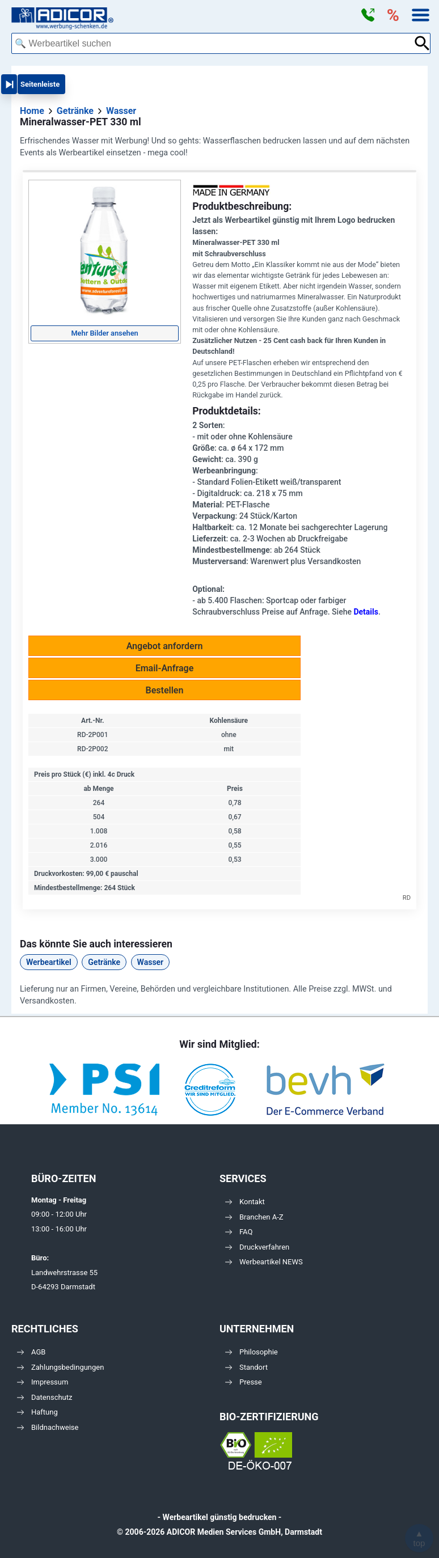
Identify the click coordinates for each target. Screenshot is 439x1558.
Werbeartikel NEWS (264, 1262)
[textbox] (212, 43)
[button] (367, 15)
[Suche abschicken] (422, 43)
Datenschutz (44, 1397)
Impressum (42, 1382)
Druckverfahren (257, 1247)
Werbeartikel (48, 962)
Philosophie (251, 1352)
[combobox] (212, 43)
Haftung (37, 1412)
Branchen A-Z (254, 1217)
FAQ (238, 1231)
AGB (31, 1352)
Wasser (150, 962)
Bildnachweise (47, 1427)
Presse (243, 1382)
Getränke (104, 962)
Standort (246, 1367)
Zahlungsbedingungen (60, 1367)
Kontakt (245, 1201)
